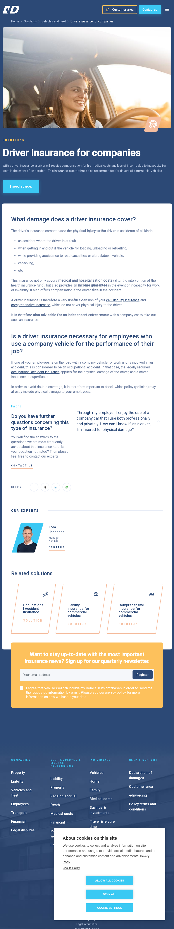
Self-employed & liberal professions (65, 729)
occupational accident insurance (35, 372)
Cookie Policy (71, 881)
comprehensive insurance (30, 305)
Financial (18, 788)
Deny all (134, 894)
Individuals (100, 726)
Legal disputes (23, 797)
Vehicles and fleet (53, 21)
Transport (19, 780)
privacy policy (115, 692)
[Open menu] (167, 9)
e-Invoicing (138, 762)
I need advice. (21, 186)
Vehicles (96, 739)
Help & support (143, 726)
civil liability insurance (123, 300)
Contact (57, 547)
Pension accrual (63, 763)
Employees (20, 771)
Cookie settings (109, 907)
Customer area (141, 753)
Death (55, 772)
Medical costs (61, 780)
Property (18, 739)
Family (95, 757)
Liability (17, 748)
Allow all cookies (84, 894)
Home (15, 21)
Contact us (149, 9)
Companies (21, 726)
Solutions (30, 21)
